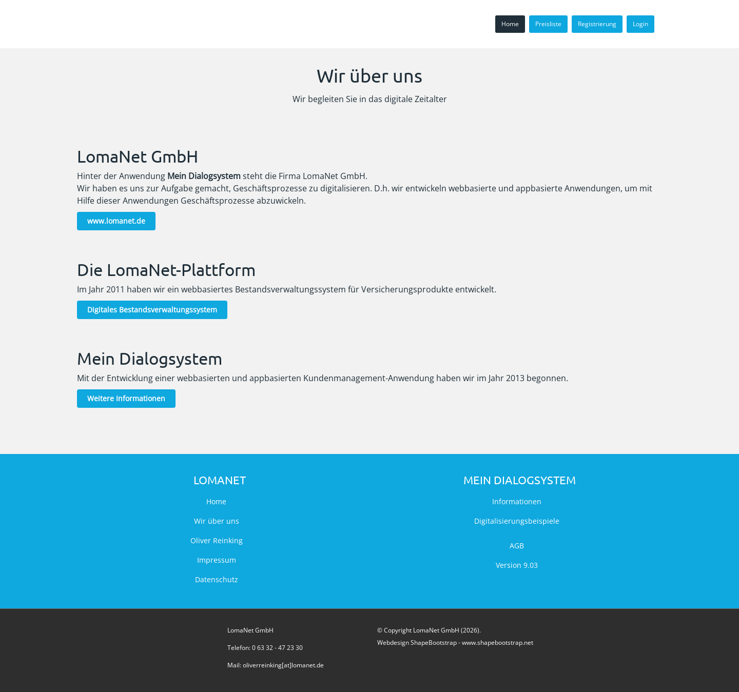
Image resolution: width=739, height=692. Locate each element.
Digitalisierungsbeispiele (516, 521)
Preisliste (548, 23)
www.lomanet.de (116, 221)
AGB (517, 545)
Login (640, 23)
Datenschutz (216, 579)
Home (510, 23)
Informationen (516, 501)
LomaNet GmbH (250, 630)
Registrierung (597, 23)
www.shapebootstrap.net (497, 642)
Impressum (216, 560)
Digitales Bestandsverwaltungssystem (152, 309)
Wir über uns (216, 521)
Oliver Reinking (216, 540)
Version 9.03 (517, 565)
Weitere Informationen (126, 398)
